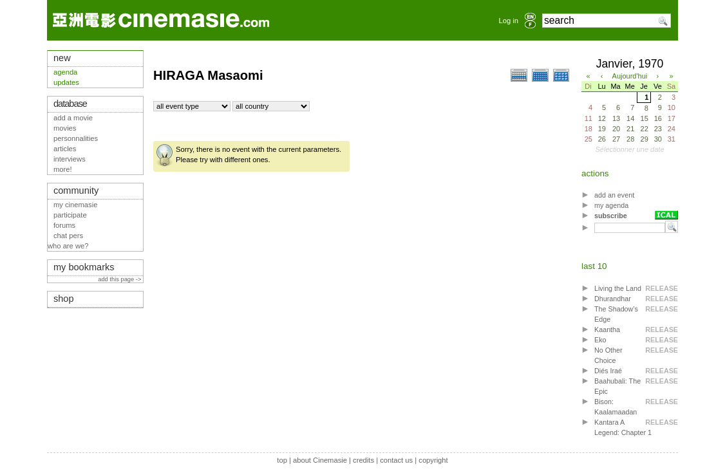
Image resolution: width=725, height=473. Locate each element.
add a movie (73, 118)
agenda (65, 72)
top (282, 460)
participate (70, 215)
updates (66, 82)
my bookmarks (84, 267)
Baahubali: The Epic (617, 386)
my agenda (611, 205)
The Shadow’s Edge (616, 314)
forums (64, 225)
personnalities (75, 138)
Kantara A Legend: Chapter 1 (623, 427)
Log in (508, 20)
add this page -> (120, 279)
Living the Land (617, 288)
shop (63, 298)
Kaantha (607, 329)
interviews (69, 159)
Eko (600, 340)
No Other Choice (608, 355)
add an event (614, 195)
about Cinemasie (320, 460)
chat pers (68, 235)
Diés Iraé (608, 371)
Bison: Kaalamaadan (615, 407)
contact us (396, 460)
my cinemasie (75, 205)
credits (363, 460)
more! (62, 169)
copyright (433, 460)
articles (64, 149)
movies (64, 128)
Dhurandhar (612, 298)
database (70, 103)
